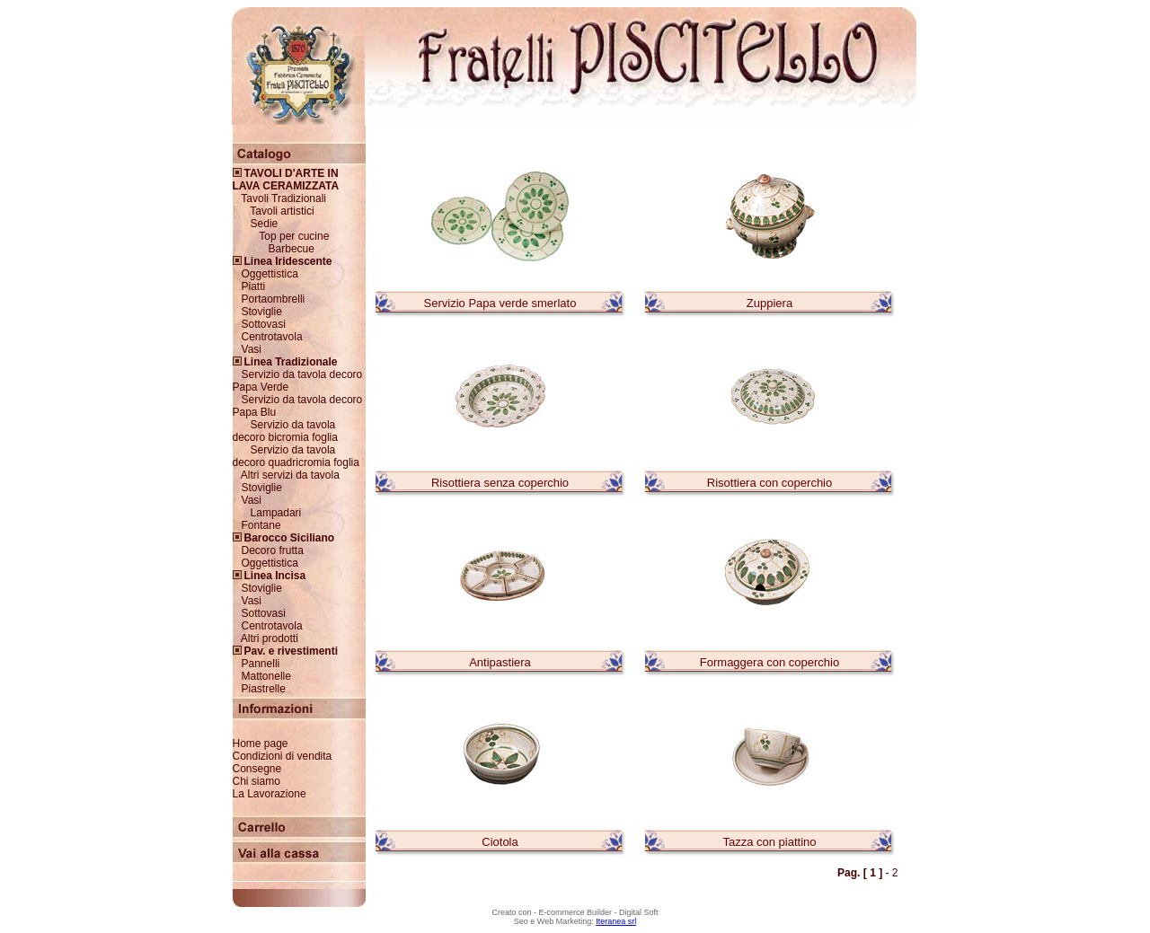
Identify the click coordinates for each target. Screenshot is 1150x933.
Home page (260, 743)
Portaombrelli (273, 299)
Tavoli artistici (282, 211)
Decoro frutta (273, 550)
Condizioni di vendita (282, 756)
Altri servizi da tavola (290, 475)
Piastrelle (264, 688)
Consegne (257, 768)
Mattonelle (266, 676)
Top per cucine (294, 236)
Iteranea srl (616, 921)
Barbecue (291, 248)
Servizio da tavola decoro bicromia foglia (285, 431)
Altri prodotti (269, 638)
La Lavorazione (269, 794)
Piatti (254, 286)
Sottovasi (264, 324)
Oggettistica (270, 274)
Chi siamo (256, 781)
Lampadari (276, 512)
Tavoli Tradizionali (283, 198)
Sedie (265, 223)
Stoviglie (262, 311)
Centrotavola (272, 336)
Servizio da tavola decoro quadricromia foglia (296, 456)
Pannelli (261, 663)
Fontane (261, 525)
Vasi (251, 349)
